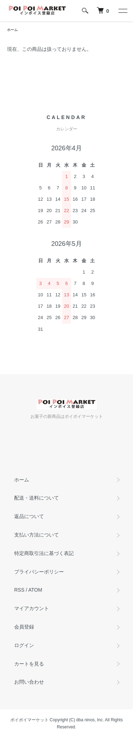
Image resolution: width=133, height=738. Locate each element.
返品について (29, 516)
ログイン (24, 645)
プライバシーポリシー (39, 572)
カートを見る (29, 664)
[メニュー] (122, 10)
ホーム (12, 30)
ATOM (35, 590)
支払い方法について (36, 535)
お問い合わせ (29, 682)
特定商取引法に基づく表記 (44, 553)
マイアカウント (31, 608)
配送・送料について (36, 498)
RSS (19, 590)
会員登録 (24, 627)
